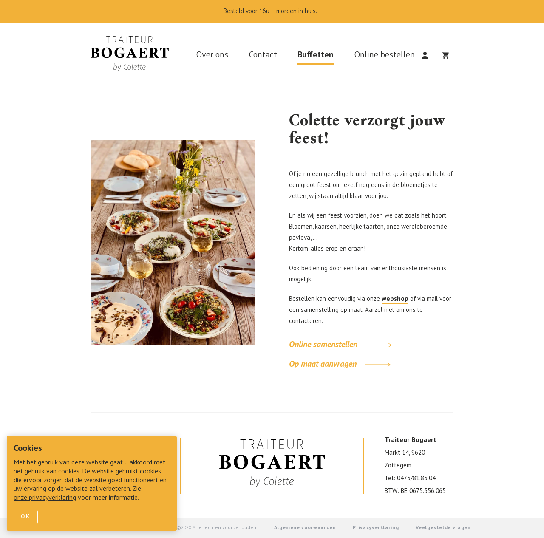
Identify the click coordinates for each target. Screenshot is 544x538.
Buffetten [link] (316, 55)
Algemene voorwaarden (305, 527)
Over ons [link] (212, 55)
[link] (133, 56)
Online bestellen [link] (384, 55)
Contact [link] (263, 55)
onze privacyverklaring (45, 498)
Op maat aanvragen (340, 364)
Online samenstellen (340, 345)
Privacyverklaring (376, 527)
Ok (26, 517)
